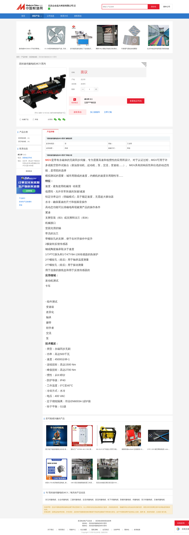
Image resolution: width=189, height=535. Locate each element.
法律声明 (117, 530)
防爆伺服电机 (125, 500)
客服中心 (72, 530)
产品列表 (24, 57)
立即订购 (108, 112)
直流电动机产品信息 (85, 521)
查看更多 (29, 171)
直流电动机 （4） (24, 138)
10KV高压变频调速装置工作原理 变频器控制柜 (87, 483)
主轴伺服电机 (159, 500)
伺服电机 (136, 500)
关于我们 (51, 530)
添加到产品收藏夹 (25, 202)
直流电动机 (33, 57)
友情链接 (137, 530)
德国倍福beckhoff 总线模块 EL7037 (134, 449)
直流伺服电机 (100, 500)
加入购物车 (95, 112)
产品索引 (22, 198)
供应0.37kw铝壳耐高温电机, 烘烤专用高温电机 (61, 483)
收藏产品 (23, 119)
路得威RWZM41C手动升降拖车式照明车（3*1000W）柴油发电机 (41, 49)
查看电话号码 (136, 101)
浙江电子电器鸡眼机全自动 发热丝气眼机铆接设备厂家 (64, 449)
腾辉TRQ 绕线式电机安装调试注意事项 (109, 49)
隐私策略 (94, 530)
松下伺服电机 (113, 500)
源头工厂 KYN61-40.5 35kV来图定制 (83, 449)
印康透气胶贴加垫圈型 (129, 49)
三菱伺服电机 (75, 500)
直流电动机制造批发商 (103, 521)
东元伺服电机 (50, 500)
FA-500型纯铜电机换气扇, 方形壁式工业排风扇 (61, 49)
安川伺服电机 (146, 500)
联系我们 (62, 530)
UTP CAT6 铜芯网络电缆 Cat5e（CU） (160, 449)
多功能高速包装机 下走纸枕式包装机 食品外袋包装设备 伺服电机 (93, 49)
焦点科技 (97, 532)
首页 (18, 57)
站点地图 (83, 530)
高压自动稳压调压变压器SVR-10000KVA (110, 483)
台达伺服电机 (63, 500)
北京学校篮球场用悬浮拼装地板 (158, 49)
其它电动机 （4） (24, 141)
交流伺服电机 (88, 500)
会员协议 (106, 530)
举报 (35, 119)
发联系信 (78, 112)
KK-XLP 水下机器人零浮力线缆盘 (108, 449)
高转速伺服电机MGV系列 (98, 523)
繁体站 (126, 530)
